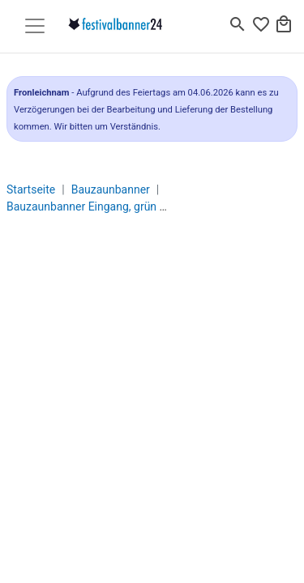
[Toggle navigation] (35, 26)
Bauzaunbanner (110, 189)
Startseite (30, 189)
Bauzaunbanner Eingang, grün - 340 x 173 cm (119, 206)
